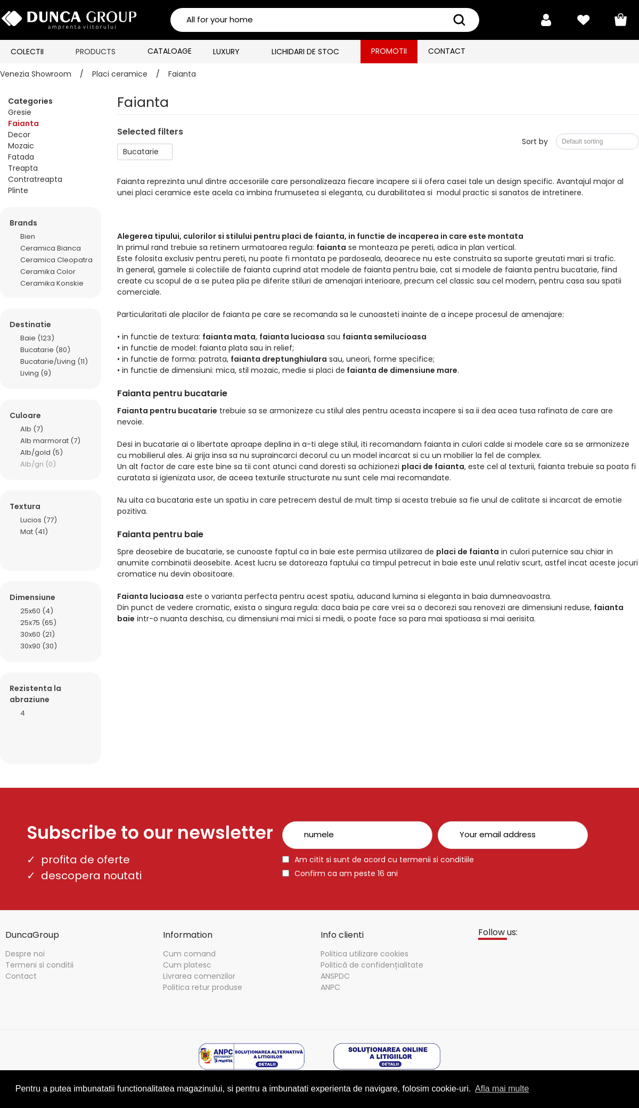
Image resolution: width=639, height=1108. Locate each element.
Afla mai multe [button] (502, 1088)
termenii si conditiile (436, 859)
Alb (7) (31, 428)
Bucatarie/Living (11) (54, 360)
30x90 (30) (38, 645)
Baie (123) (37, 337)
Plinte (18, 190)
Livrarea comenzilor (199, 976)
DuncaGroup (32, 935)
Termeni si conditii (39, 965)
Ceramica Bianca (50, 247)
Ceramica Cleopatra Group (56, 259)
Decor (19, 134)
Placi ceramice (120, 74)
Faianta (182, 74)
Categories (30, 101)
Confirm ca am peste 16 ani (346, 873)
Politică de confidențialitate (372, 965)
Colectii (27, 51)
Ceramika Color (48, 271)
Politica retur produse (202, 987)
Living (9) (35, 372)
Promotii (389, 51)
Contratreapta (35, 179)
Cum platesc (187, 965)
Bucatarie (141, 151)
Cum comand (189, 953)
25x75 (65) (38, 622)
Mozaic (21, 145)
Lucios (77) (38, 519)
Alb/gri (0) (38, 463)
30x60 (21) (37, 633)
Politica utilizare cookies (364, 953)
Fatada (21, 157)
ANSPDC (335, 976)
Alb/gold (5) (41, 451)
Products (96, 51)
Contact (446, 51)
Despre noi (25, 953)
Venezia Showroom (35, 74)
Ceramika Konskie (52, 282)
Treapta (23, 168)
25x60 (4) (36, 610)
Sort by (535, 141)
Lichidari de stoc (305, 51)
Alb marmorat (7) (50, 440)
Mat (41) (34, 531)
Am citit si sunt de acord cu (384, 859)
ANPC (330, 987)
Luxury (226, 51)
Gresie (19, 112)
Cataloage (170, 51)
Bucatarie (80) (45, 349)
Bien (27, 235)
